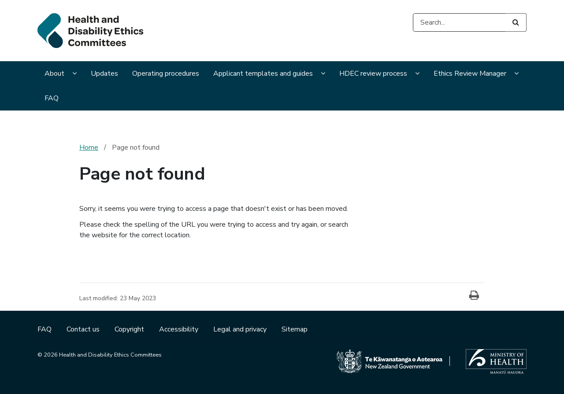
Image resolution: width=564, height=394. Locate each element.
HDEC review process (373, 73)
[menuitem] (60, 74)
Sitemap (295, 329)
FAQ (52, 98)
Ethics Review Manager (470, 73)
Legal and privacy (240, 329)
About (54, 73)
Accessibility (179, 329)
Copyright (130, 329)
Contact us (84, 329)
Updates (104, 73)
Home (88, 147)
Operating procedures (165, 73)
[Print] (474, 296)
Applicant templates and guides (263, 73)
